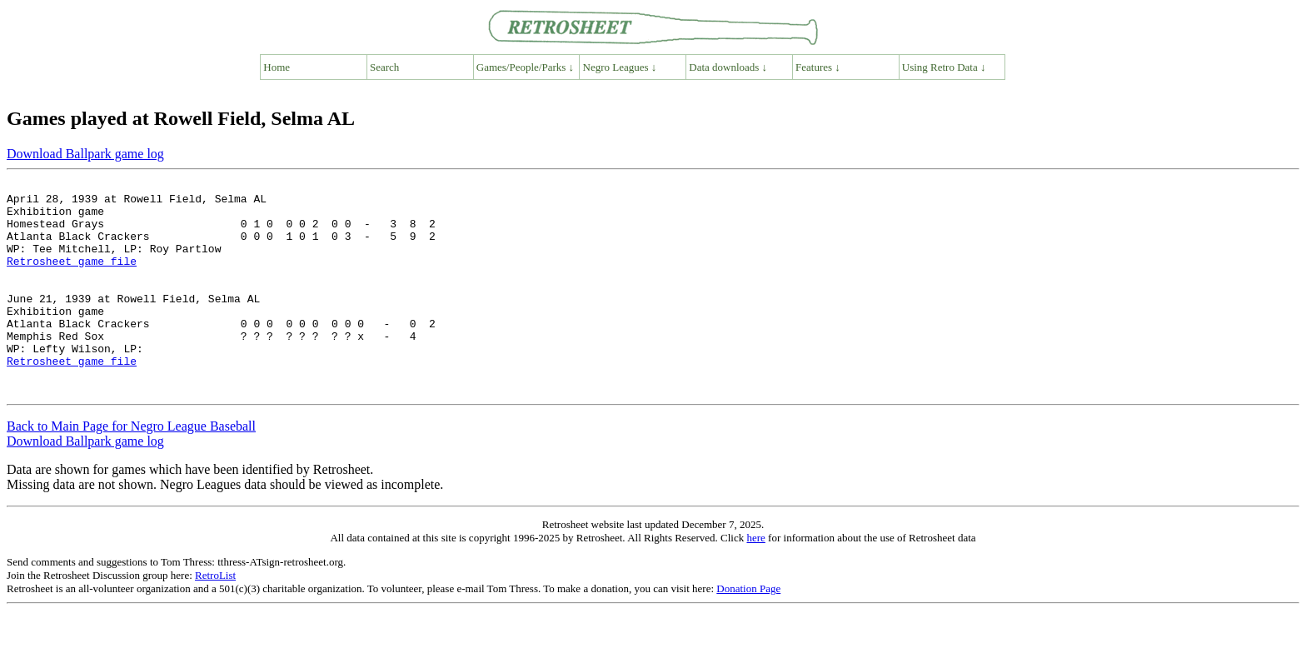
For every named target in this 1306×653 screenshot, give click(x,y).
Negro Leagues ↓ (620, 67)
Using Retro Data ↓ (944, 67)
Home (276, 67)
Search (384, 67)
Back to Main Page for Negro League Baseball (131, 468)
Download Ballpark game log (85, 154)
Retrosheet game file (72, 278)
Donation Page (748, 631)
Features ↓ (817, 67)
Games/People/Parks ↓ (525, 67)
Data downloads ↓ (728, 67)
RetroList (215, 617)
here (755, 580)
